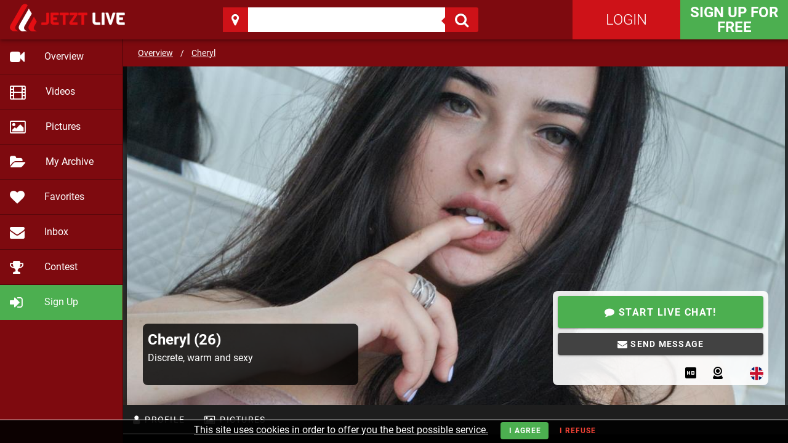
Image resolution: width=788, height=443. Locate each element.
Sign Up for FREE (734, 20)
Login (626, 19)
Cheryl (203, 53)
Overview (155, 53)
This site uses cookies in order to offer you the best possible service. (341, 430)
